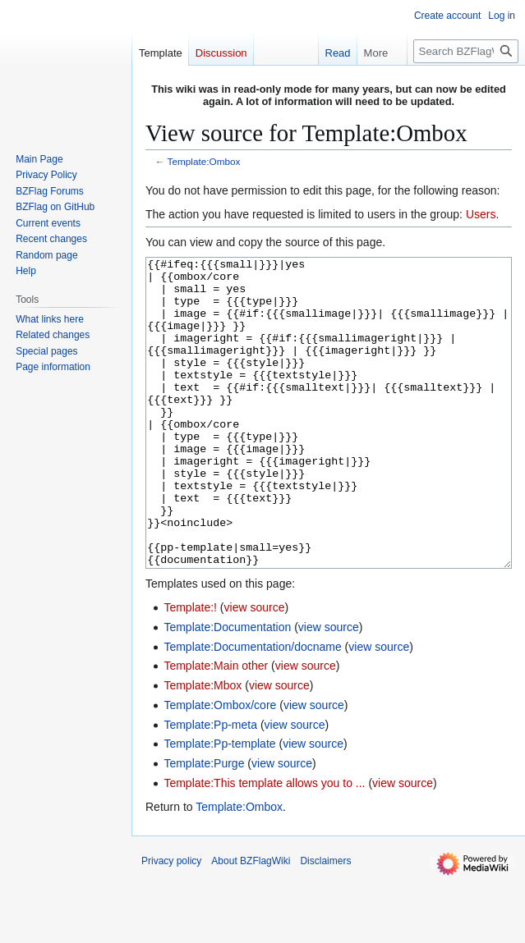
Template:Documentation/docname (252, 708)
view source (254, 668)
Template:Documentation (227, 688)
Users (481, 214)
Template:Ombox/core (219, 766)
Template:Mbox (202, 746)
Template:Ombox (204, 161)
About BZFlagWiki (250, 922)
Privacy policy (171, 922)
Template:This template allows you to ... (264, 844)
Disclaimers (325, 922)
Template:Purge (203, 824)
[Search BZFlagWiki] (465, 51)
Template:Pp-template (219, 805)
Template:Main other (215, 727)
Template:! (190, 668)
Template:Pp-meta (210, 786)
